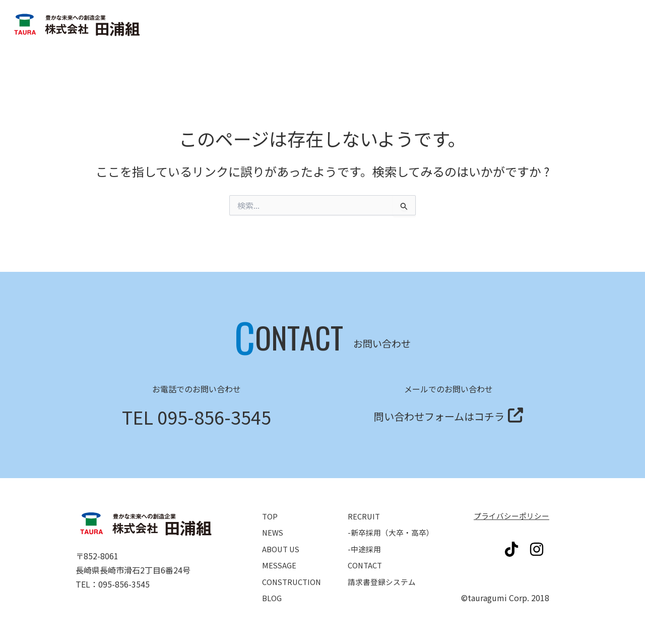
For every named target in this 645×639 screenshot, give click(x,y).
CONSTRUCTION (294, 572)
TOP (270, 515)
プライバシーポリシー (509, 515)
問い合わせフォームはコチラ (439, 414)
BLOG (272, 586)
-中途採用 (365, 544)
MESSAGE (280, 558)
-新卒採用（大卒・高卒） (393, 530)
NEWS (273, 530)
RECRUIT (364, 515)
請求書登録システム (579, 59)
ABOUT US (282, 544)
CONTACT (366, 558)
